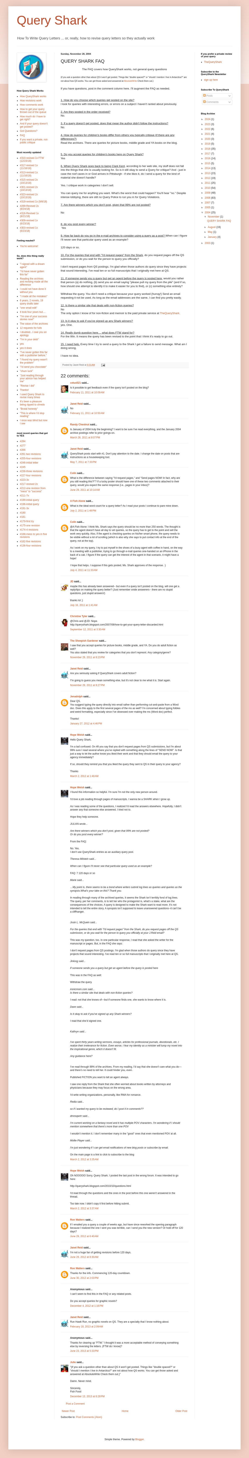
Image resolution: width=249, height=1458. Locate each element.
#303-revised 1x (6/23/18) (29, 229)
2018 (208, 148)
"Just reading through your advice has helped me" (33, 378)
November (214, 216)
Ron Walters (77, 1219)
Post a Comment (75, 1403)
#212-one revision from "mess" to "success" (33, 490)
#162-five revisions (30, 541)
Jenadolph (76, 696)
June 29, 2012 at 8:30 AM (84, 1257)
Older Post (181, 1411)
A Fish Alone (77, 501)
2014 (208, 168)
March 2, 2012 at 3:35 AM (84, 1159)
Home (125, 1411)
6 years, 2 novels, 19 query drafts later (31, 302)
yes (22, 343)
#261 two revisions (30, 454)
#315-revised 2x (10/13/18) (29, 181)
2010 (208, 187)
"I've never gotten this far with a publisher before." (33, 354)
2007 (208, 202)
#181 (23, 516)
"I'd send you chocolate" (33, 366)
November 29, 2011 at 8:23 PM (87, 657)
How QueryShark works (33, 96)
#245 (23, 467)
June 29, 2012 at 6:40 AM (84, 1236)
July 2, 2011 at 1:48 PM (83, 510)
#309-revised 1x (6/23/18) (29, 222)
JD (71, 581)
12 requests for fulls (31, 327)
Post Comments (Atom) (89, 1417)
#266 (23, 449)
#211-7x (24, 495)
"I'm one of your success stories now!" (33, 318)
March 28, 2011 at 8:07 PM (85, 437)
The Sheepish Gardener (84, 640)
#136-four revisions (30, 545)
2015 (208, 163)
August (212, 227)
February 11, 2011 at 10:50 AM (87, 413)
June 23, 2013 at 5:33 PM (84, 1350)
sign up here (211, 79)
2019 (208, 143)
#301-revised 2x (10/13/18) (29, 189)
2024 (208, 119)
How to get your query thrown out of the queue (33, 111)
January (212, 237)
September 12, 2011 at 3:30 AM (87, 629)
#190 (23, 512)
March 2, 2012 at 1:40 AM (84, 776)
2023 (208, 124)
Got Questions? (28, 130)
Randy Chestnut (79, 424)
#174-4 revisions (29, 529)
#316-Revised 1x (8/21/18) (29, 215)
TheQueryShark (213, 62)
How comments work (31, 104)
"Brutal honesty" (29, 408)
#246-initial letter (29, 462)
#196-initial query (29, 504)
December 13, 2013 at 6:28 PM (87, 1396)
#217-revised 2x (29, 484)
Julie (73, 1362)
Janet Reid (76, 403)
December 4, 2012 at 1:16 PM (86, 1305)
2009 (208, 192)
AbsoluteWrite (130, 81)
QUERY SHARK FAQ (219, 220)
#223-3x (24, 479)
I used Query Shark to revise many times (32, 396)
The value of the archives (34, 323)
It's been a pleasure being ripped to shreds (32, 403)
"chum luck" (26, 371)
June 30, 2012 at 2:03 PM (84, 1278)
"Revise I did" (27, 385)
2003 (208, 243)
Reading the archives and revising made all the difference (34, 281)
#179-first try (27, 521)
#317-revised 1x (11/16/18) (29, 167)
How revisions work (30, 100)
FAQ (22, 135)
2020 (208, 138)
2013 (208, 173)
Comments (210, 102)
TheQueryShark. (170, 313)
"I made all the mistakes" (33, 296)
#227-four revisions (30, 475)
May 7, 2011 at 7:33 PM (83, 462)
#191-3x (24, 508)
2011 (208, 182)
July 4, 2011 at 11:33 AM (83, 570)
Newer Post (68, 1411)
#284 (23, 441)
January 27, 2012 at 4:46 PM (86, 723)
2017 (208, 153)
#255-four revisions (30, 458)
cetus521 (75, 382)
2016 (208, 158)
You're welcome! (29, 246)
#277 (23, 445)
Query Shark (52, 20)
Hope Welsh (77, 734)
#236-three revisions (31, 471)
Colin (73, 473)
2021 (208, 133)
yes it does (26, 348)
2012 (208, 178)
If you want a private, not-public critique (34, 141)
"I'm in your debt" (29, 339)
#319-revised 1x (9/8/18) (33, 201)
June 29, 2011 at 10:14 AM (85, 489)
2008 (208, 197)
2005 (208, 207)
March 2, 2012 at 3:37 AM (84, 1208)
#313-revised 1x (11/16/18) (29, 174)
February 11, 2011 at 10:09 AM (87, 392)
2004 (208, 212)
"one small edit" (28, 307)
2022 (208, 129)
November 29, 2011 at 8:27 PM (87, 685)
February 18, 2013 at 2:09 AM (86, 1326)
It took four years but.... (33, 312)
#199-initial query (29, 500)
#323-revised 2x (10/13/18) (29, 196)
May (210, 231)
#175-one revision (30, 525)
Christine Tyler (78, 616)
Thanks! (24, 389)
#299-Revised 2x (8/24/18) (29, 207)
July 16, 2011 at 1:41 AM (83, 605)
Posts (208, 95)
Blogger (139, 1439)
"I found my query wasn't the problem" (33, 361)
